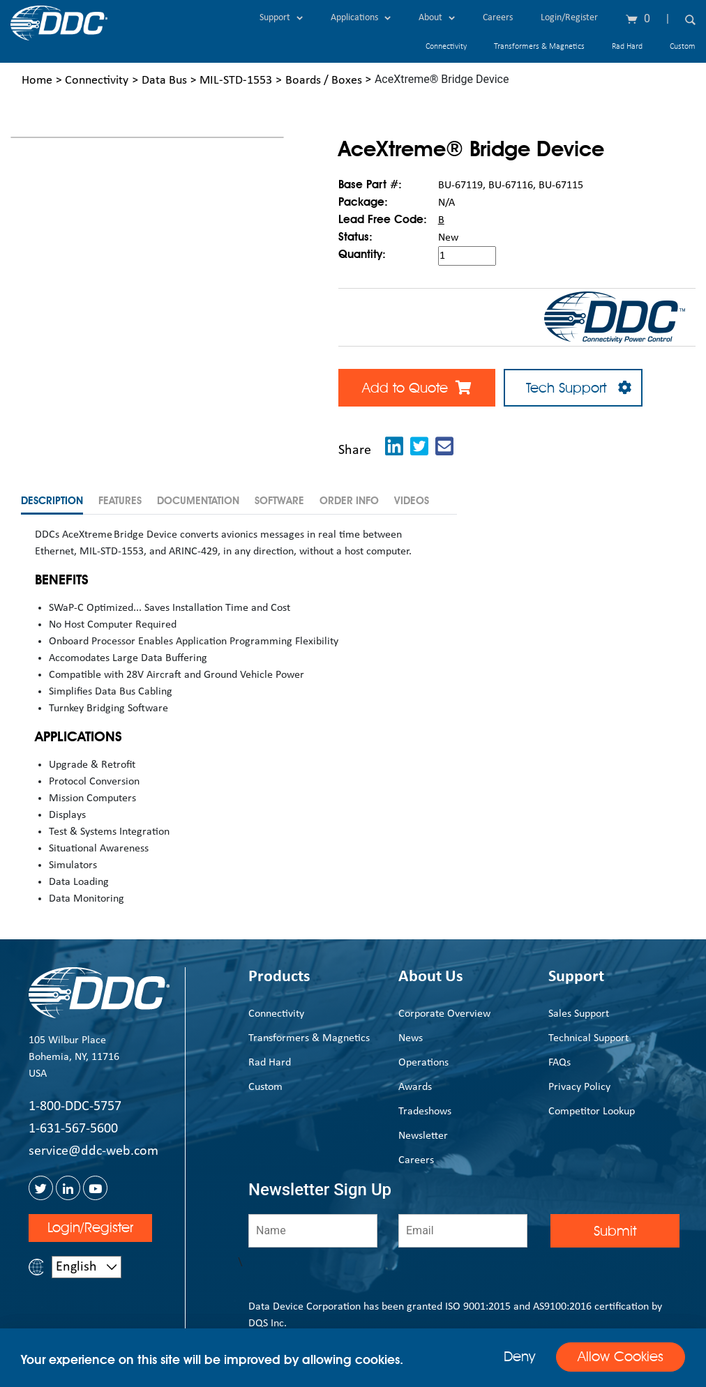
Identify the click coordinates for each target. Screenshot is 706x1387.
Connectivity (446, 47)
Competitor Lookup (591, 1110)
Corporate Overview (444, 1013)
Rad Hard (627, 47)
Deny (519, 1356)
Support (281, 18)
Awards (415, 1086)
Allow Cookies (620, 1357)
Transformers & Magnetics (539, 47)
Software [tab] (279, 500)
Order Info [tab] (349, 500)
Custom (683, 47)
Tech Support (573, 387)
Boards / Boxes (323, 80)
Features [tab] (120, 500)
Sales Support (578, 1013)
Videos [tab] (411, 500)
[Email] (462, 1230)
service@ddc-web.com (93, 1151)
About (437, 18)
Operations (423, 1062)
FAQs (559, 1062)
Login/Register (569, 18)
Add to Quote (417, 387)
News (410, 1037)
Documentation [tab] (198, 500)
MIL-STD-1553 (236, 80)
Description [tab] (52, 500)
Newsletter (423, 1135)
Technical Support (588, 1037)
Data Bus (164, 80)
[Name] (312, 1230)
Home (37, 80)
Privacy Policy (579, 1086)
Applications (361, 18)
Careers (498, 18)
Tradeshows (424, 1110)
